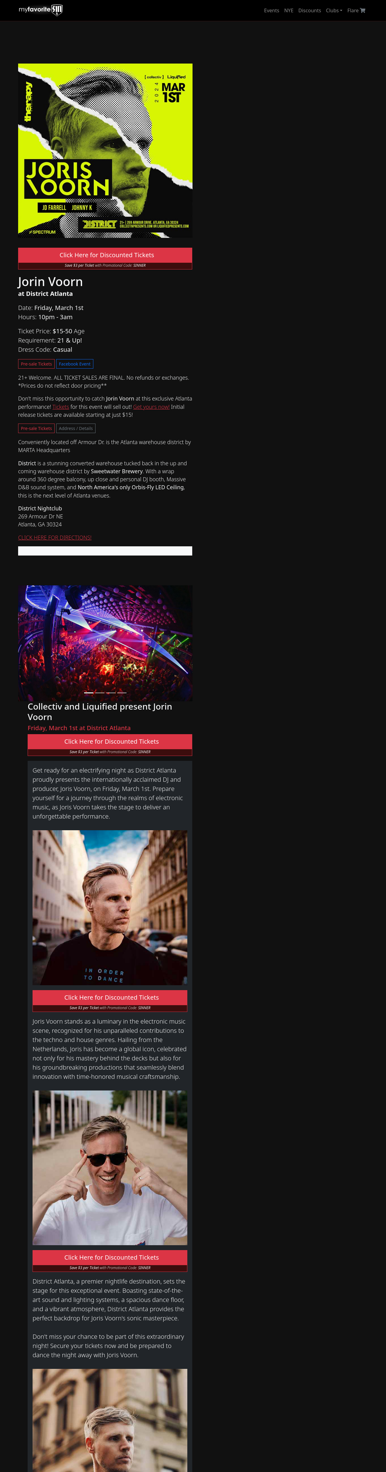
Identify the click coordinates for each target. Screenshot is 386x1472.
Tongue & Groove (129, 1264)
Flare (357, 10)
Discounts (309, 10)
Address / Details (75, 377)
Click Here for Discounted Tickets (103, 250)
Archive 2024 (123, 1283)
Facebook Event (163, 307)
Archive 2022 (123, 1298)
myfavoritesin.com (290, 1449)
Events (271, 10)
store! (331, 1280)
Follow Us (198, 1321)
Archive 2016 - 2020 (131, 1313)
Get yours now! (170, 355)
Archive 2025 (123, 1276)
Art (38, 1325)
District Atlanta (126, 1252)
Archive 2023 (123, 1291)
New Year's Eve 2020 (132, 1333)
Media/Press (201, 1309)
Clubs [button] (332, 10)
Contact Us (199, 1296)
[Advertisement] (193, 42)
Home (38, 1252)
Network (41, 1301)
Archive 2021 (123, 1306)
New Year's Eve (48, 1264)
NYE (289, 10)
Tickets (79, 355)
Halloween (43, 1276)
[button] (31, 590)
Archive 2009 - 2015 (131, 1320)
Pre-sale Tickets (125, 307)
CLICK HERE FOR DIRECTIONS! (55, 486)
